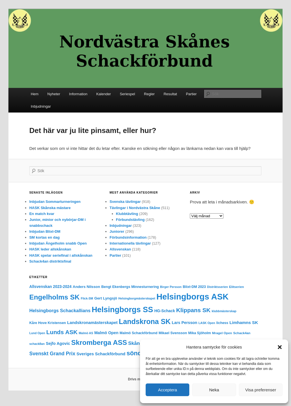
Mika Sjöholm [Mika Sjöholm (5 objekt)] (199, 333)
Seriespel (127, 94)
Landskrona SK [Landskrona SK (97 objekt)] (145, 321)
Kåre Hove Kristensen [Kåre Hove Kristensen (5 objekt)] (47, 323)
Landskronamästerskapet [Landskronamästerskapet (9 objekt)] (92, 322)
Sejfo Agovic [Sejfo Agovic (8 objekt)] (58, 343)
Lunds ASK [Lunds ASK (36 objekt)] (61, 332)
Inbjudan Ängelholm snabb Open (58, 243)
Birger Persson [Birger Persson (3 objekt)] (170, 287)
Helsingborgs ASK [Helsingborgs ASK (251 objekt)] (192, 296)
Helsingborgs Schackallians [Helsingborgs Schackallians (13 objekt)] (59, 310)
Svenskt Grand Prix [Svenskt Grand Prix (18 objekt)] (52, 353)
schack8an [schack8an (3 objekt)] (37, 343)
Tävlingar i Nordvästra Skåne (135, 208)
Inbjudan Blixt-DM (45, 231)
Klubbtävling (127, 214)
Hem (34, 94)
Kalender (103, 94)
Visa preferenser (260, 389)
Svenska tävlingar (125, 201)
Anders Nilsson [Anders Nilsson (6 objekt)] (86, 287)
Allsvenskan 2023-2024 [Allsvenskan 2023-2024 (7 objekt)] (50, 287)
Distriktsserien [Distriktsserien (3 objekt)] (217, 287)
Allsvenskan (120, 249)
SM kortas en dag (44, 237)
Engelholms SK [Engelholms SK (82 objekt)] (54, 297)
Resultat (170, 94)
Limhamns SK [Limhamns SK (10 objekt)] (243, 322)
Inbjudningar (41, 106)
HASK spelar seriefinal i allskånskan (60, 255)
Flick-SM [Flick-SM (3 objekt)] (87, 298)
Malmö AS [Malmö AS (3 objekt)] (86, 333)
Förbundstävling (130, 220)
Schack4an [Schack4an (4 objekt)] (241, 333)
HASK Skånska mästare (50, 208)
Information (78, 94)
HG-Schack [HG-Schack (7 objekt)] (164, 311)
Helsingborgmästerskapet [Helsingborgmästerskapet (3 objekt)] (136, 298)
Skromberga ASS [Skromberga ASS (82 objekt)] (99, 342)
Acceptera (167, 389)
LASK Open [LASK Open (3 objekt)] (206, 323)
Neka (214, 389)
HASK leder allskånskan (50, 249)
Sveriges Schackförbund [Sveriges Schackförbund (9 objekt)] (100, 354)
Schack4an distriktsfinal (50, 261)
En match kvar (41, 214)
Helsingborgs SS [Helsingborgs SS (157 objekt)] (122, 309)
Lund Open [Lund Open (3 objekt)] (37, 333)
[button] (280, 347)
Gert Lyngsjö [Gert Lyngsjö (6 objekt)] (105, 298)
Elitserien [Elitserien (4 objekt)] (236, 287)
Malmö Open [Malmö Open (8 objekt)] (106, 332)
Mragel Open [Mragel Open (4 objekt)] (222, 333)
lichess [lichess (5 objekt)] (222, 323)
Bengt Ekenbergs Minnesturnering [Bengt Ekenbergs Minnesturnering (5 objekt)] (130, 287)
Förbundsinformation (128, 237)
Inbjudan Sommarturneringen (55, 201)
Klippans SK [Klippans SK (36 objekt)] (193, 310)
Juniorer (117, 231)
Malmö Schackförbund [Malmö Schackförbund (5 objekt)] (138, 333)
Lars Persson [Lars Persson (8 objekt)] (184, 322)
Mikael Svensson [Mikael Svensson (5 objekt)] (173, 333)
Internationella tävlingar (130, 243)
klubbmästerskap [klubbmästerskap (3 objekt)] (224, 311)
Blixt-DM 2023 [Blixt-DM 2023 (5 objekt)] (194, 287)
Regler (149, 94)
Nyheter (53, 94)
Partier (191, 94)
